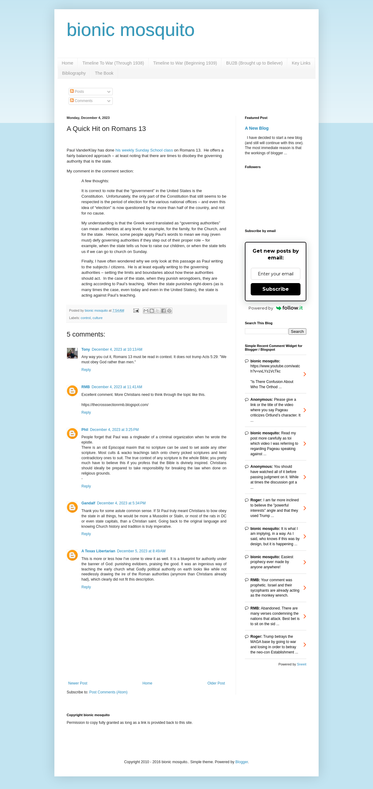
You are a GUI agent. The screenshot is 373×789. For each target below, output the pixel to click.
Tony (85, 349)
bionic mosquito (131, 29)
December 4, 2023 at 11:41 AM (117, 387)
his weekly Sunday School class (144, 150)
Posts (77, 91)
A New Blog (257, 128)
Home (67, 63)
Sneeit (301, 664)
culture (97, 318)
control (86, 318)
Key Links (301, 63)
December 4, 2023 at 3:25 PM (114, 430)
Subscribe (275, 289)
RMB (85, 387)
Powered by (276, 308)
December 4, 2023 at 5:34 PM (121, 503)
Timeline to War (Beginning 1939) (185, 63)
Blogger (241, 762)
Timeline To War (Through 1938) (113, 63)
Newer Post (77, 683)
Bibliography (74, 73)
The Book (104, 73)
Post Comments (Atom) (108, 692)
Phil (84, 430)
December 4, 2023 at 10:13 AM (117, 349)
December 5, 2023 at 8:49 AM (141, 551)
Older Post (216, 683)
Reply (86, 370)
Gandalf (88, 503)
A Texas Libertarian (98, 551)
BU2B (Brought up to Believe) (254, 63)
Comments (81, 101)
